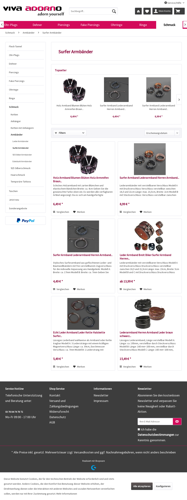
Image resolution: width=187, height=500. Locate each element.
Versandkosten (84, 452)
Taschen (13, 191)
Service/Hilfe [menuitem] (173, 2)
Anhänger (16, 121)
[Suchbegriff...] (93, 11)
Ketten (14, 114)
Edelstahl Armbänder (22, 161)
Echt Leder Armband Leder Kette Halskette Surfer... (79, 334)
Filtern (60, 132)
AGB (52, 422)
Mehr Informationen (66, 493)
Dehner (13, 63)
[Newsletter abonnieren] (177, 421)
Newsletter (101, 395)
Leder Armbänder (20, 141)
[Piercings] (63, 25)
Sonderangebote (18, 208)
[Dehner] (37, 25)
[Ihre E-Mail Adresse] (155, 421)
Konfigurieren (163, 486)
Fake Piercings (16, 81)
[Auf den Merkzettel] (79, 212)
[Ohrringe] (116, 25)
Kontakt (54, 395)
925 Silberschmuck (20, 168)
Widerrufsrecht (59, 411)
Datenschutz (57, 417)
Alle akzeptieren (142, 486)
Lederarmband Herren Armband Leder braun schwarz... (146, 334)
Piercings (14, 72)
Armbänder (17, 134)
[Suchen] (114, 11)
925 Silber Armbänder (22, 154)
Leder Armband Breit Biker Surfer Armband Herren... (145, 256)
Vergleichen (61, 211)
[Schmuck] (169, 25)
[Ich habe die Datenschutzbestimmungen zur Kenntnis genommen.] (139, 429)
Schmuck (14, 107)
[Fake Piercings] (90, 25)
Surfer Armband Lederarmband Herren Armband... (116, 107)
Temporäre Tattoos (21, 181)
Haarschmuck (18, 174)
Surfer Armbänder (21, 148)
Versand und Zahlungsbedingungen (63, 403)
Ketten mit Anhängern (22, 127)
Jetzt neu (14, 199)
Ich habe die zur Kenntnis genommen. (158, 434)
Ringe (12, 98)
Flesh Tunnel (15, 46)
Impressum (101, 401)
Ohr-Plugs (14, 55)
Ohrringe (13, 89)
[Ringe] (143, 25)
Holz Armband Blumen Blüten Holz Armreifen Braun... (74, 107)
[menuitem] (93, 11)
